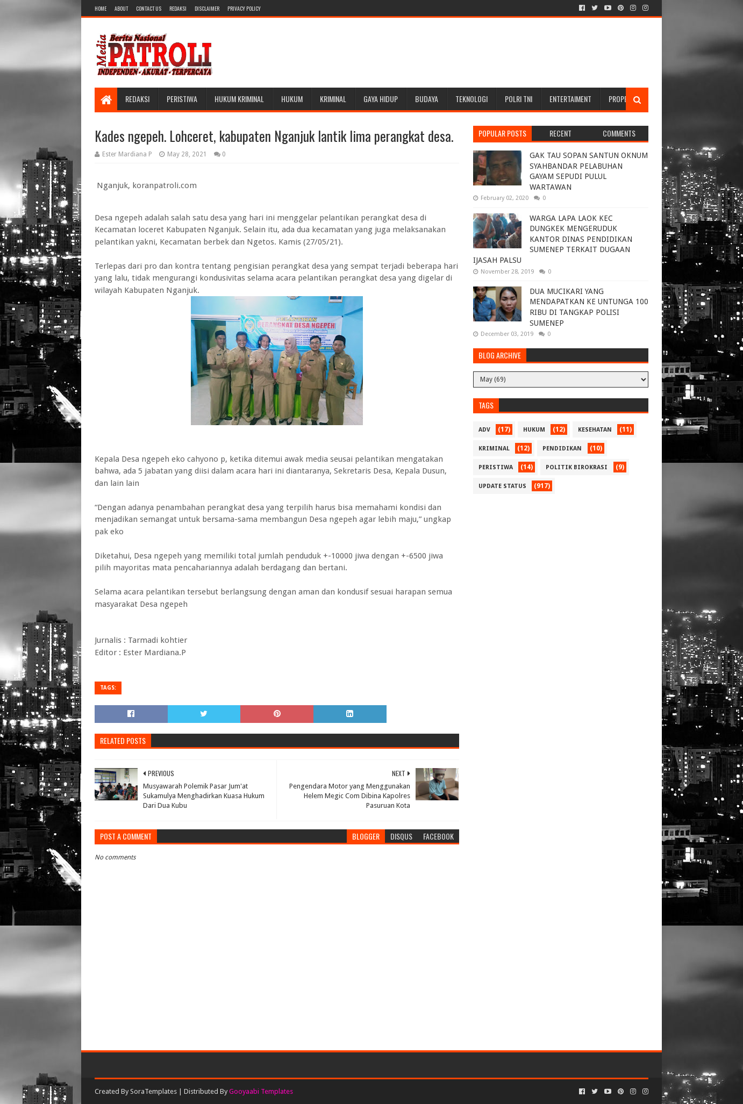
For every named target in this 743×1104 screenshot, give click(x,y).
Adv (484, 429)
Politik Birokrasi (577, 467)
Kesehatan (595, 429)
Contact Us (148, 8)
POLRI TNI (518, 98)
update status (502, 486)
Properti (623, 98)
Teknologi (471, 98)
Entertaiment (570, 98)
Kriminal (333, 98)
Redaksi (178, 8)
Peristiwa (182, 98)
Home (100, 8)
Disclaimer (207, 8)
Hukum (292, 98)
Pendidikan (562, 448)
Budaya (426, 98)
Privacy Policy (244, 8)
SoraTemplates (153, 1091)
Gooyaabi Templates (261, 1091)
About (121, 8)
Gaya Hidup (380, 98)
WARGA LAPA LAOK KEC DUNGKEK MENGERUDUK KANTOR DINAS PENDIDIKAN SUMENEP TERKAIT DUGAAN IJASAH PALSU (552, 239)
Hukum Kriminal (239, 98)
